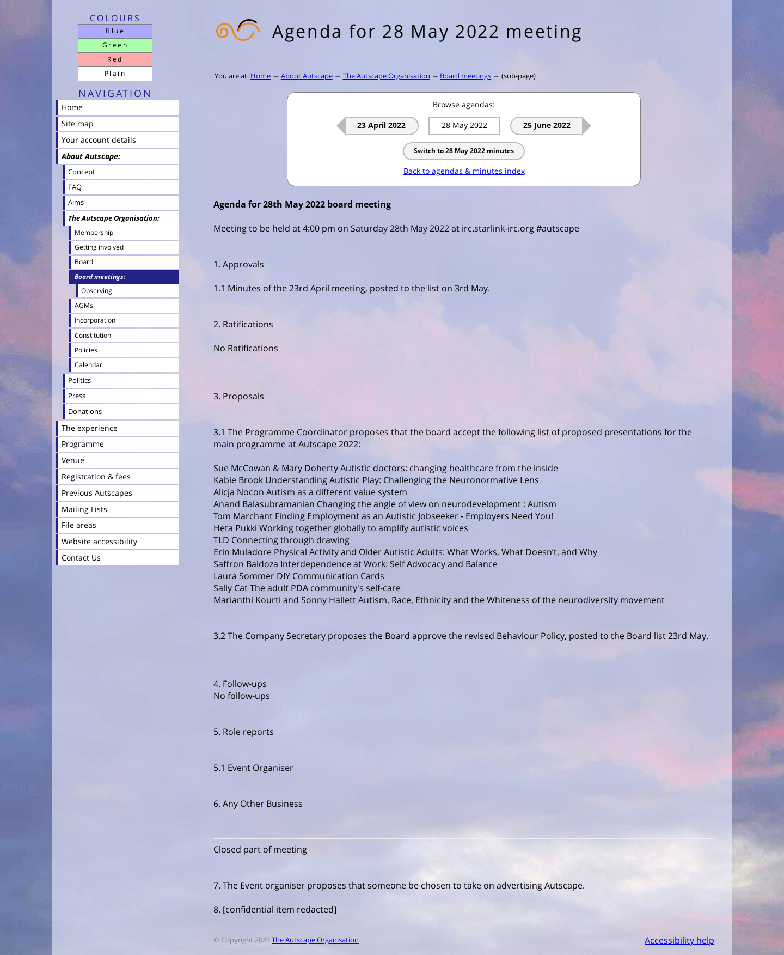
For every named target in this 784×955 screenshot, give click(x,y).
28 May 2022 (464, 125)
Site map (78, 123)
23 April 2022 (381, 125)
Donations (85, 411)
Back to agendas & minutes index (464, 171)
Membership (94, 232)
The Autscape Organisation (386, 76)
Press (76, 395)
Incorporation (95, 320)
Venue (73, 460)
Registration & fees (96, 476)
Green (115, 45)
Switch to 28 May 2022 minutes (464, 150)
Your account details (99, 140)
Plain (115, 73)
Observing (96, 290)
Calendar (88, 364)
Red (114, 59)
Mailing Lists (84, 509)
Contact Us (81, 557)
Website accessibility (99, 541)
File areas (79, 525)
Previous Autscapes (97, 493)
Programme (83, 444)
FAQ (75, 187)
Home (260, 76)
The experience (90, 428)
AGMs (84, 305)
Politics (79, 380)
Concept (81, 172)
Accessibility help (679, 940)
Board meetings (465, 76)
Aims (76, 202)
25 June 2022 (547, 125)
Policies (86, 350)
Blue (115, 30)
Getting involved (99, 247)
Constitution (93, 335)
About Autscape (307, 76)
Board (84, 261)
